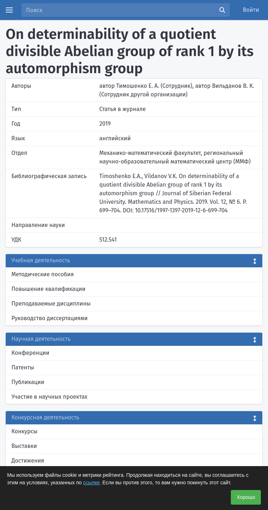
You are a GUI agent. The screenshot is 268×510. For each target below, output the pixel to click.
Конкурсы (24, 431)
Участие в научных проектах (49, 396)
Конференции (30, 352)
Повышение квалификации (48, 289)
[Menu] (9, 10)
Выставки (24, 446)
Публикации (27, 382)
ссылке (91, 482)
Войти (251, 9)
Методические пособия (42, 274)
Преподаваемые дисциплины (51, 303)
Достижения (27, 460)
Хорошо (246, 497)
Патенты (22, 367)
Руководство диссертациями (49, 318)
